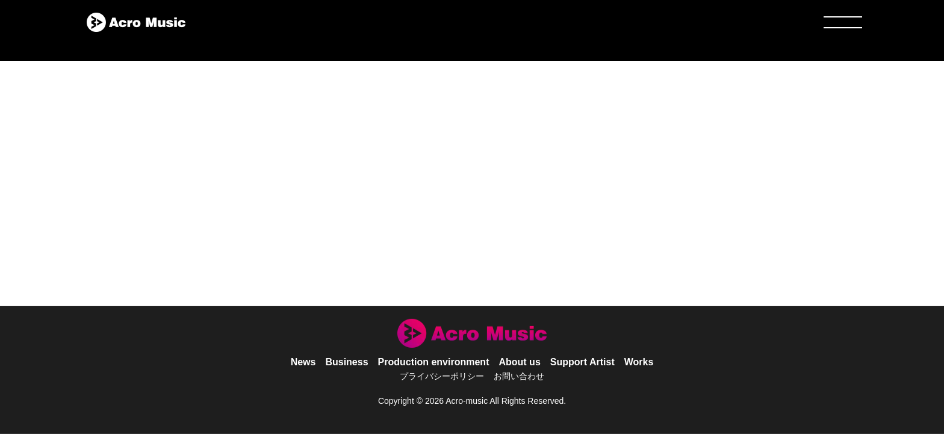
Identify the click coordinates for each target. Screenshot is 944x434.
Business (346, 362)
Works (639, 362)
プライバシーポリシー (442, 376)
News (303, 362)
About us (519, 362)
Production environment (433, 362)
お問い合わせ (519, 376)
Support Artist (582, 362)
